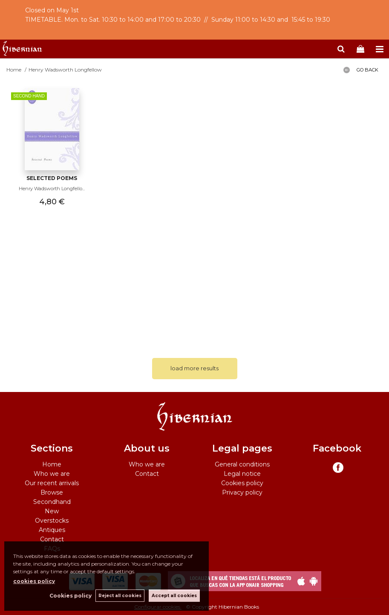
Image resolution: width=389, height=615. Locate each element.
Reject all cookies (119, 595)
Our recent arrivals (52, 483)
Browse (51, 492)
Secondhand (52, 502)
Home (51, 464)
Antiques (52, 530)
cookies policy (34, 581)
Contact (52, 539)
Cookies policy (242, 483)
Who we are (52, 474)
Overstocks (52, 520)
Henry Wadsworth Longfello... (52, 189)
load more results (194, 368)
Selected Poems (51, 178)
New (52, 511)
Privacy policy (242, 492)
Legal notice (242, 474)
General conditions (242, 464)
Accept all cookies (174, 595)
